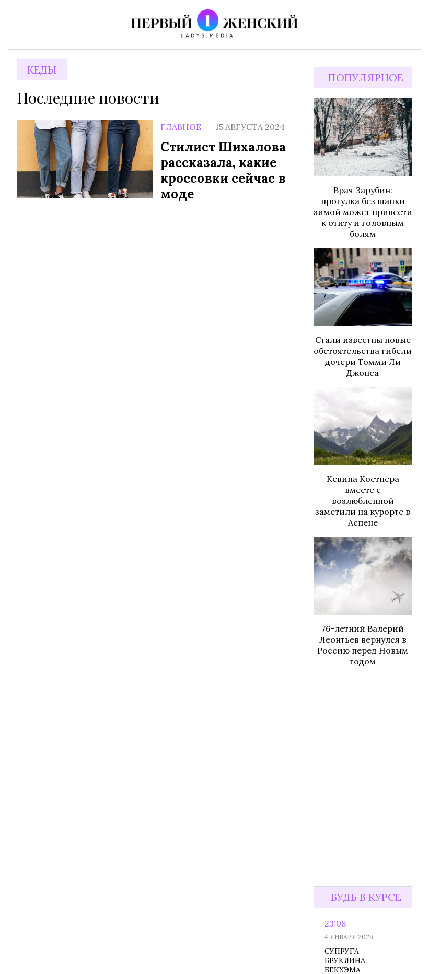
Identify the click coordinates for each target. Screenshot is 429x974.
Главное (180, 127)
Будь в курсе (366, 897)
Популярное (365, 77)
